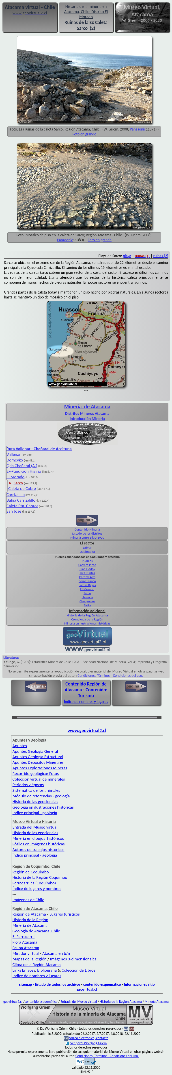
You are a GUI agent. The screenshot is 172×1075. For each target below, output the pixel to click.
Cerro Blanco (87, 581)
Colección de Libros (78, 970)
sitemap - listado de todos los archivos (49, 984)
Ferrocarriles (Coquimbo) (34, 883)
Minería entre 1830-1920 (87, 537)
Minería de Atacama (30, 925)
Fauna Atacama (26, 947)
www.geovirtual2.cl (87, 730)
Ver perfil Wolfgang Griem (86, 1043)
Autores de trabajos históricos (38, 849)
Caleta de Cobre (22, 488)
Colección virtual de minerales (39, 779)
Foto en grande (84, 134)
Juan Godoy (87, 569)
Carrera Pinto (87, 565)
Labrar (87, 548)
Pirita (87, 605)
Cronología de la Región (87, 619)
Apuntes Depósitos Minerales (38, 762)
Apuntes (20, 745)
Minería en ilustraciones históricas (87, 623)
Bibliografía (47, 970)
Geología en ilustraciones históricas (43, 807)
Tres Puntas (87, 573)
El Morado (15, 476)
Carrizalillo (15, 494)
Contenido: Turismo (92, 693)
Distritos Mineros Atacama (87, 413)
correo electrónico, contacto (88, 1038)
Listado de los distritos (87, 533)
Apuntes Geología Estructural (38, 756)
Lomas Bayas (87, 585)
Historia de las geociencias (35, 801)
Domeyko (14, 460)
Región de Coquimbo (31, 872)
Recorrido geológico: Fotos (36, 773)
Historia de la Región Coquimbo (40, 877)
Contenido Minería (87, 529)
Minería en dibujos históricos (38, 838)
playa (127, 255)
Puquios (87, 561)
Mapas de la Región (30, 959)
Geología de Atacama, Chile (36, 931)
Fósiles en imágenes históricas (39, 844)
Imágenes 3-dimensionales (73, 959)
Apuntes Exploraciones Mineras (40, 767)
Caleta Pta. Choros (22, 505)
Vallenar (13, 454)
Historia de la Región (30, 919)
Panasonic (138, 129)
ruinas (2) (160, 255)
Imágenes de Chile (28, 899)
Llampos (87, 597)
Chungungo (87, 601)
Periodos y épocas (28, 784)
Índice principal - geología (35, 812)
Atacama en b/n (56, 953)
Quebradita (87, 552)
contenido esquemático (102, 984)
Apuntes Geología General (35, 751)
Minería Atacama (157, 1001)
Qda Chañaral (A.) (21, 465)
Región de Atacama (29, 914)
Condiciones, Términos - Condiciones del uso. (110, 675)
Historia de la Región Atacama (87, 615)
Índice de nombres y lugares (86, 701)
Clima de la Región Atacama (37, 964)
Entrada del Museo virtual (35, 827)
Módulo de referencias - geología (41, 796)
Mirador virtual (26, 953)
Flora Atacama (25, 942)
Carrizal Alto (87, 577)
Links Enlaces (24, 970)
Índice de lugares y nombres (37, 888)
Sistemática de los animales (36, 790)
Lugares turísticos (64, 914)
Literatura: (11, 657)
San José (13, 511)
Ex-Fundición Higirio (23, 471)
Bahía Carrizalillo (20, 500)
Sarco (87, 593)
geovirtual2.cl (12, 1001)
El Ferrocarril (24, 936)
